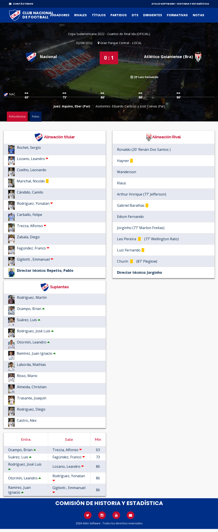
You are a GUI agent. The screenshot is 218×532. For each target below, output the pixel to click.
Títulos (99, 15)
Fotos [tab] (35, 116)
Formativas (177, 15)
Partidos (118, 15)
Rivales (80, 15)
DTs (135, 15)
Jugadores (59, 15)
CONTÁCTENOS (21, 3)
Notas (198, 15)
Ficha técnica (17, 116)
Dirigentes (152, 15)
